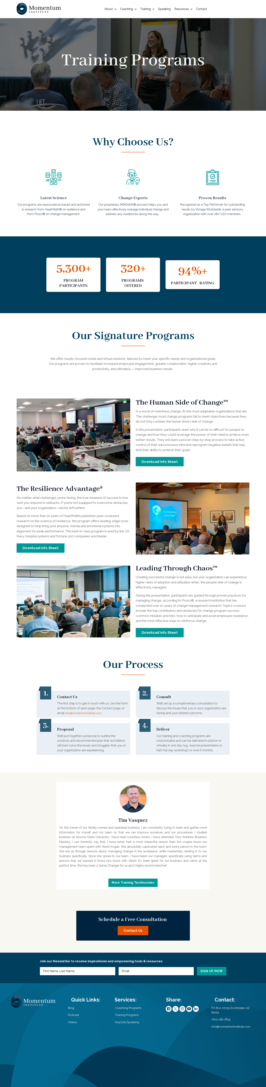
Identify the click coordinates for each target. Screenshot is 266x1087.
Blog (75, 1048)
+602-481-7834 (219, 1060)
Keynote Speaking (120, 1062)
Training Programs (120, 1055)
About (110, 9)
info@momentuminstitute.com (99, 733)
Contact (201, 9)
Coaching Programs (121, 1048)
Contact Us (133, 962)
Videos (76, 1062)
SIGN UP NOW (209, 1008)
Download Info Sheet (160, 475)
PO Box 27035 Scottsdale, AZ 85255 (229, 1050)
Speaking (164, 9)
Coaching (128, 9)
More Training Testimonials (133, 908)
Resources (183, 9)
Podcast (77, 1055)
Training (147, 9)
